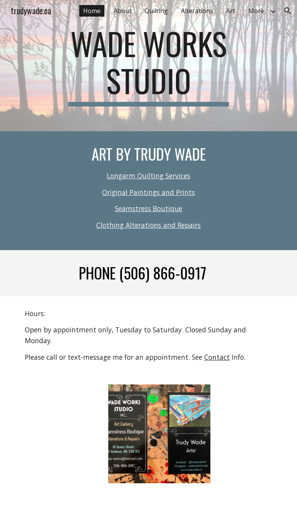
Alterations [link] (197, 11)
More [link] (256, 11)
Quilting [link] (156, 11)
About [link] (122, 11)
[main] (148, 66)
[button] (287, 11)
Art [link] (230, 11)
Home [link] (92, 11)
